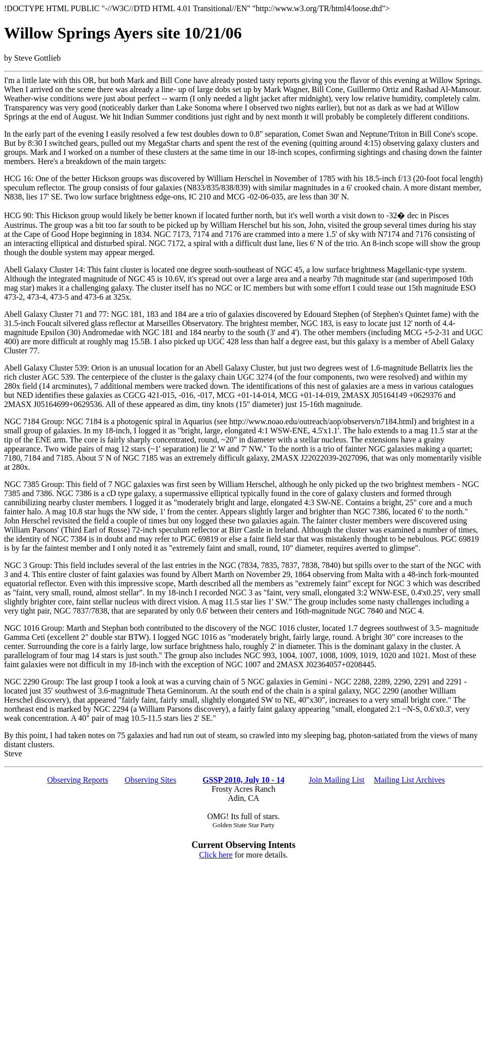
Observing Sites (150, 780)
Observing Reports (77, 780)
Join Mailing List (336, 780)
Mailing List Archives (409, 780)
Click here (216, 854)
